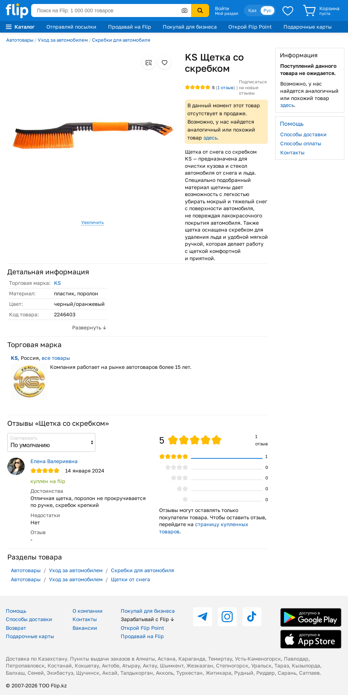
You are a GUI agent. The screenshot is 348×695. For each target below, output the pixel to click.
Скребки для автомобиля (121, 40)
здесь (210, 137)
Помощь (16, 611)
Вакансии (84, 628)
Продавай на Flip (129, 27)
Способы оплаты (300, 143)
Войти (222, 8)
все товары (56, 358)
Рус (268, 10)
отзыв (225, 87)
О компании (87, 611)
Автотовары (19, 40)
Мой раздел (226, 13)
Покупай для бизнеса (190, 27)
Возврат (16, 628)
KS (57, 283)
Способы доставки (303, 134)
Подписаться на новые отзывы (253, 87)
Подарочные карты (307, 27)
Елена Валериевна (54, 461)
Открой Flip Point (250, 27)
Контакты (292, 152)
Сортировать (23, 438)
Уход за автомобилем (63, 40)
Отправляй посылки (71, 27)
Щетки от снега (130, 579)
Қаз (252, 10)
